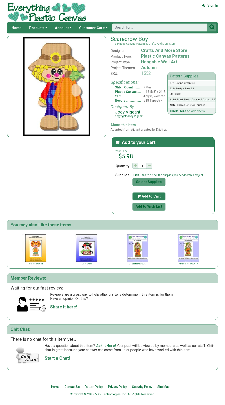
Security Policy (142, 387)
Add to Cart (149, 196)
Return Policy (94, 387)
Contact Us (72, 387)
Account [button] (62, 28)
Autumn (149, 67)
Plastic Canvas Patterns (165, 56)
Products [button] (37, 28)
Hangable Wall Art (159, 61)
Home (17, 28)
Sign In (210, 5)
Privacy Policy (117, 387)
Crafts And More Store (164, 50)
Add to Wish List (149, 206)
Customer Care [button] (92, 28)
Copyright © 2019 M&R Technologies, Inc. (98, 394)
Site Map (163, 387)
